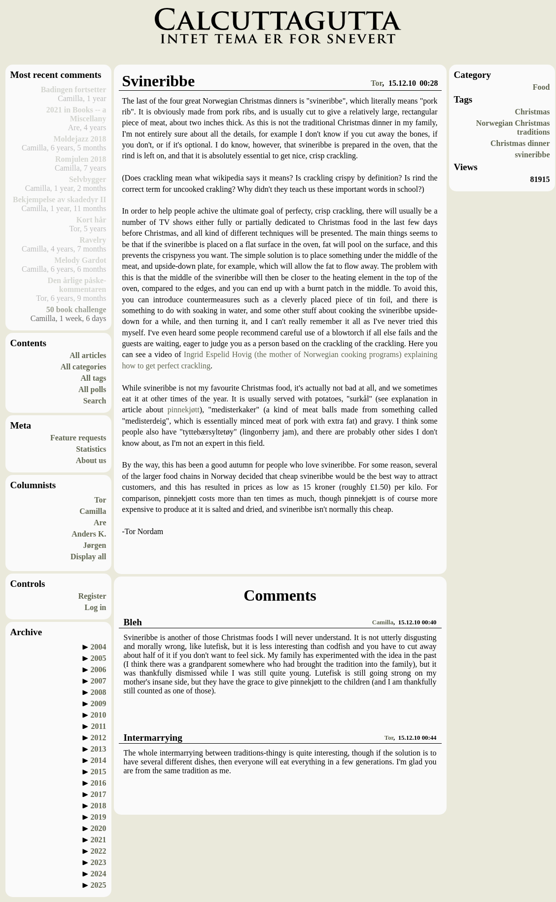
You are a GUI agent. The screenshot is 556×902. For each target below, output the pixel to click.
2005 (98, 658)
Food (541, 87)
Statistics (91, 449)
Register (92, 596)
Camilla (92, 511)
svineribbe (532, 154)
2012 (98, 737)
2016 (98, 783)
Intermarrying (153, 737)
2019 (98, 817)
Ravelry (92, 240)
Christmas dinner (520, 143)
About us (91, 460)
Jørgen (94, 545)
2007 (98, 681)
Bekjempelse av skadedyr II (59, 199)
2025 (98, 885)
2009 (98, 703)
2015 (98, 771)
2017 (98, 794)
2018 (98, 805)
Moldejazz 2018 (79, 139)
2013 (98, 749)
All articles (88, 355)
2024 (98, 873)
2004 (98, 647)
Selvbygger (87, 179)
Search (94, 401)
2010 (98, 715)
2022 (98, 851)
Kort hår (91, 220)
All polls (92, 389)
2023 (98, 862)
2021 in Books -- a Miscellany (76, 114)
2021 (98, 839)
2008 (98, 692)
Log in (95, 607)
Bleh (133, 622)
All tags (93, 378)
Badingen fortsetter (73, 89)
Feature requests (78, 437)
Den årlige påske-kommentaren (76, 284)
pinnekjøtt (184, 409)
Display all (88, 556)
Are (100, 522)
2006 (98, 669)
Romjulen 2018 (80, 159)
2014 (98, 760)
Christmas (532, 112)
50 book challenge (76, 309)
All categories (83, 366)
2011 (98, 726)
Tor (100, 500)
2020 (98, 828)
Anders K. (88, 534)
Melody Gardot (80, 260)
